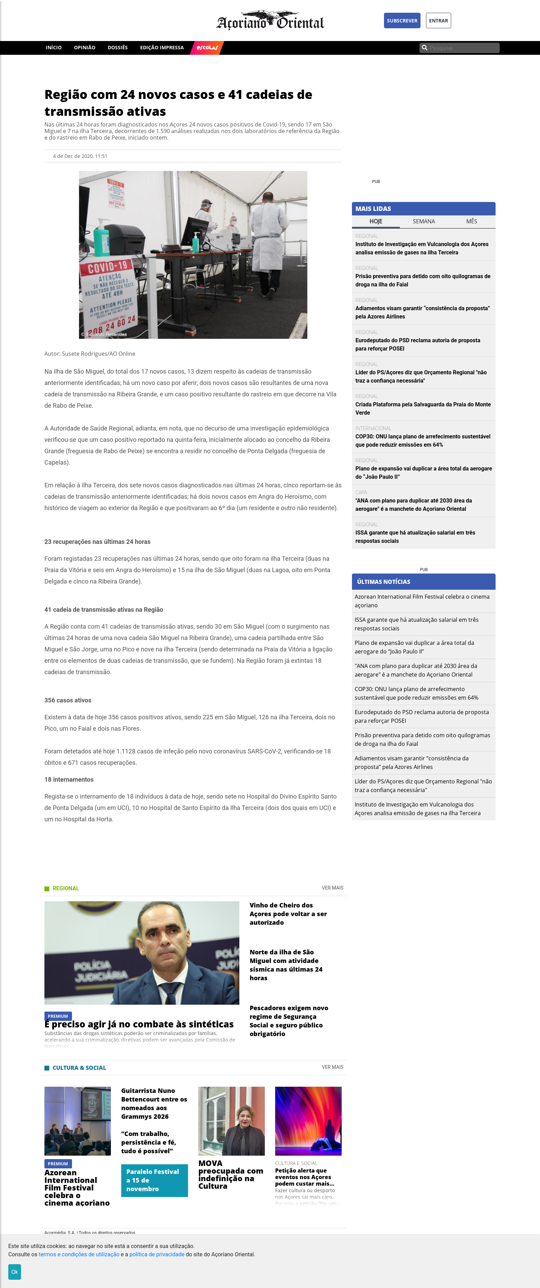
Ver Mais (333, 888)
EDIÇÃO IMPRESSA (162, 47)
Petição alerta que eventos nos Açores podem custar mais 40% (303, 1177)
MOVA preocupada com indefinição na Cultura (230, 1174)
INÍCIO (54, 47)
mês (471, 221)
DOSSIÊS (118, 47)
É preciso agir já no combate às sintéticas (139, 1024)
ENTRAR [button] (438, 20)
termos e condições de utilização (79, 1254)
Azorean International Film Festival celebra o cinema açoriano (77, 1187)
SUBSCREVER (402, 20)
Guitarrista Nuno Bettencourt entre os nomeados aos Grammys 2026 (154, 1103)
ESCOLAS (207, 47)
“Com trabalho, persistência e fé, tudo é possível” (148, 1142)
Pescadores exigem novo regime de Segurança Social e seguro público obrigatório (289, 1021)
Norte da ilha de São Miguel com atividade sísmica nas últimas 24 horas (286, 965)
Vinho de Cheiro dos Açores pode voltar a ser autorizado (288, 913)
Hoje (376, 221)
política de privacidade (157, 1254)
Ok (14, 1272)
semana (424, 221)
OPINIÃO (84, 47)
